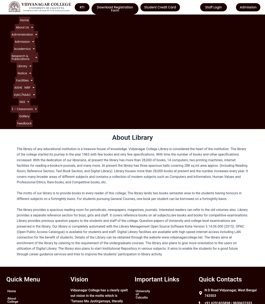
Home (21, 20)
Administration (57, 20)
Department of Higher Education (152, 276)
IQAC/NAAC (86, 24)
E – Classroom (121, 24)
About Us (35, 20)
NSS (102, 24)
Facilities (190, 20)
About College (18, 251)
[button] (35, 20)
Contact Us (15, 274)
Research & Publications (131, 20)
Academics (102, 20)
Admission (81, 20)
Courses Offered (19, 267)
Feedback (153, 24)
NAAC (140, 259)
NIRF (69, 24)
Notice (174, 20)
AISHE (204, 20)
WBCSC (141, 267)
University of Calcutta (152, 244)
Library (158, 20)
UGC (139, 251)
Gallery (140, 24)
